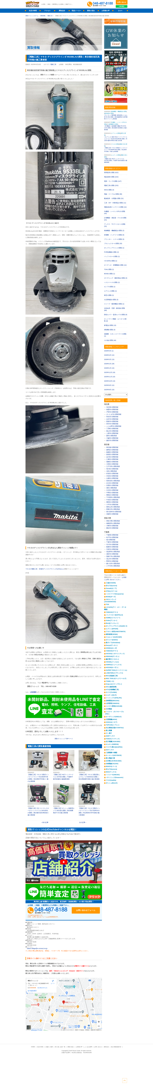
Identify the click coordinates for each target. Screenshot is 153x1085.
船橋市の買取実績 (112, 547)
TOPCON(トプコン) (112, 725)
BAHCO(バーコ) (111, 766)
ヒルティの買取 (115, 155)
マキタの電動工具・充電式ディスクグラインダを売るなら (45, 569)
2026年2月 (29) (109, 364)
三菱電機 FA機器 (111, 752)
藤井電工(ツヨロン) (112, 659)
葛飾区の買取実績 (112, 462)
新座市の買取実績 (112, 421)
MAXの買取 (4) (109, 190)
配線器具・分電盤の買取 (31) (114, 198)
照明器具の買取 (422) (111, 172)
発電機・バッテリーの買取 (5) (114, 235)
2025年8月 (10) (109, 389)
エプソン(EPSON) (112, 629)
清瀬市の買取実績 (112, 514)
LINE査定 (121, 6)
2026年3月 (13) (109, 359)
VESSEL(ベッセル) (112, 662)
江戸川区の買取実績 (113, 466)
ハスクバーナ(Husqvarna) (115, 594)
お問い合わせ (121, 2)
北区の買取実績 (111, 471)
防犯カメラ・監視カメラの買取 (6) (115, 314)
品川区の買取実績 (112, 457)
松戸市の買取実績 (112, 537)
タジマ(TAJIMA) (111, 692)
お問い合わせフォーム (86, 910)
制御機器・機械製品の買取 (119, 111)
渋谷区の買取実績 (112, 476)
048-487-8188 (48, 910)
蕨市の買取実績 (111, 435)
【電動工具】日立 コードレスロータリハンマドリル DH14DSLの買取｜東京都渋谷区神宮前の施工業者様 (38, 799)
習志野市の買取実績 (113, 551)
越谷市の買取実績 (112, 440)
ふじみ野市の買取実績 (113, 426)
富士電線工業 (110, 758)
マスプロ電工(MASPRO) (114, 747)
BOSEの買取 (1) (109, 274)
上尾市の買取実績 (112, 433)
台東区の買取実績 (112, 478)
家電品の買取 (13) (110, 325)
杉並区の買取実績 (112, 473)
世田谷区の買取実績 (113, 481)
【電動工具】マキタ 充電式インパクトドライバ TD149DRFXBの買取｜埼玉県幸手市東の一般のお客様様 (38, 766)
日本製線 (109, 709)
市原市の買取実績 (112, 549)
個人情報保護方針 (116, 1047)
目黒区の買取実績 (112, 485)
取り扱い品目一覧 (60, 1047)
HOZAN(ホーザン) (112, 667)
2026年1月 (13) (109, 368)
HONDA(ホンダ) (111, 648)
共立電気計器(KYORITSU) (115, 728)
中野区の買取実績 (112, 492)
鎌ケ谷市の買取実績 (113, 563)
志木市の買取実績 (112, 419)
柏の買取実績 (110, 540)
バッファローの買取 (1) (112, 256)
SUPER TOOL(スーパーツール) (116, 670)
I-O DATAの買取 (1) (110, 261)
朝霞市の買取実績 (112, 409)
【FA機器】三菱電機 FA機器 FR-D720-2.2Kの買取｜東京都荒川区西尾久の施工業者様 (115, 127)
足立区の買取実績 (112, 483)
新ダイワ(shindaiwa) (113, 642)
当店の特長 (33, 10)
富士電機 (109, 730)
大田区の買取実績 (112, 464)
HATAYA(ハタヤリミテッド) (115, 653)
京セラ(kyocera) (111, 585)
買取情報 (42, 15)
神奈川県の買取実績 (113, 521)
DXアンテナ (110, 750)
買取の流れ (91, 10)
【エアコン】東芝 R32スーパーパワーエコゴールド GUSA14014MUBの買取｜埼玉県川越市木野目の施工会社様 (115, 138)
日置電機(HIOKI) (111, 719)
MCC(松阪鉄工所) (112, 676)
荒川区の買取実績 (112, 469)
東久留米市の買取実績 (113, 511)
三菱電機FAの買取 (112, 124)
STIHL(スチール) (111, 591)
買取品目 (62, 10)
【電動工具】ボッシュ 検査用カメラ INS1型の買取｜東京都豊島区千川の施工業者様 (63, 798)
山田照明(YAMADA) (112, 703)
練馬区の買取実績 (112, 450)
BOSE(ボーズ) (111, 596)
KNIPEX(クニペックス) (113, 665)
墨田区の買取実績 (112, 502)
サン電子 (109, 733)
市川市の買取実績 (112, 544)
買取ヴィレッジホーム (32, 15)
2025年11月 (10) (109, 377)
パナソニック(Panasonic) (114, 777)
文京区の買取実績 (112, 490)
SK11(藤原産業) (111, 687)
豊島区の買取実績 (112, 495)
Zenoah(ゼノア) (111, 588)
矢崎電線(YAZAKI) (112, 763)
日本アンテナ (110, 736)
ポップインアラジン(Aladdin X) (116, 626)
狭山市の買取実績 (112, 431)
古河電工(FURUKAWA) (113, 761)
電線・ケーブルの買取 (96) (113, 194)
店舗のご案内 (49, 1047)
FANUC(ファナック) (113, 739)
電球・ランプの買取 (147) (112, 181)
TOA (107, 604)
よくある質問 (88, 1047)
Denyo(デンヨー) (111, 645)
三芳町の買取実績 (112, 428)
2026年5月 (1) (108, 351)
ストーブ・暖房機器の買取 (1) (114, 304)
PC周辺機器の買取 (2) (111, 252)
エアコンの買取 (115, 133)
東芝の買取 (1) (109, 295)
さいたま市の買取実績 (113, 414)
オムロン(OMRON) (112, 744)
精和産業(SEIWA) (112, 634)
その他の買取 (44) (110, 340)
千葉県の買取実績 (112, 535)
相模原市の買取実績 (113, 523)
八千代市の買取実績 (113, 566)
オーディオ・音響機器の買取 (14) (115, 265)
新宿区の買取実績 (112, 454)
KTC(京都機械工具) (112, 689)
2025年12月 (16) (109, 372)
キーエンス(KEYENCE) (114, 755)
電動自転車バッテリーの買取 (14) (115, 207)
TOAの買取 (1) (109, 269)
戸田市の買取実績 (112, 412)
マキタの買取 (115, 144)
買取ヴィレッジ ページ (64, 738)
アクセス (47, 10)
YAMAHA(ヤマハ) (112, 612)
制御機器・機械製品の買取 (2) (114, 230)
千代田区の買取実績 (113, 497)
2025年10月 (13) (109, 381)
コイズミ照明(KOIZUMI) (114, 706)
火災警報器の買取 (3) (111, 299)
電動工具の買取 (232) (111, 185)
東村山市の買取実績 (113, 507)
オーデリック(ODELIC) (113, 716)
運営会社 (106, 1047)
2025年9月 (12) (109, 385)
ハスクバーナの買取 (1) (112, 282)
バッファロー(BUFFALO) (114, 615)
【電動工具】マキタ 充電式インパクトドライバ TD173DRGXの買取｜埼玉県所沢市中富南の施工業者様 (89, 799)
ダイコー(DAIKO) (112, 640)
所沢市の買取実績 (112, 424)
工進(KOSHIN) (111, 583)
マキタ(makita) (111, 780)
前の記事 (45, 822)
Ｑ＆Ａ (120, 10)
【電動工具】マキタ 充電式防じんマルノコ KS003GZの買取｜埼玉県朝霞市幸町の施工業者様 (89, 765)
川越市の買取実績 (112, 438)
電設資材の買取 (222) (111, 177)
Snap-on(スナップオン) (114, 684)
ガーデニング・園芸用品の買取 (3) (115, 278)
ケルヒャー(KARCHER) (114, 637)
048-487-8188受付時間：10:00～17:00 (100, 4)
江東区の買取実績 (112, 459)
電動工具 (49, 15)
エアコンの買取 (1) (110, 291)
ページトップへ (125, 1080)
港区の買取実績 (111, 488)
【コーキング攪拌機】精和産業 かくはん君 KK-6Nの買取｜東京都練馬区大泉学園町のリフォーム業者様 (115, 117)
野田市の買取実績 (112, 561)
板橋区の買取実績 (112, 452)
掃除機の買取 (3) (109, 330)
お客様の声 (106, 10)
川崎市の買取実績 (112, 526)
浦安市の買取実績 (112, 554)
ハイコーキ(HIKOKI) (113, 775)
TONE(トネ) (110, 681)
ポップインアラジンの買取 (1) (114, 248)
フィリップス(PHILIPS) (114, 698)
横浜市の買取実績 (112, 528)
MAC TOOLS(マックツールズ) (116, 678)
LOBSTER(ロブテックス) (114, 673)
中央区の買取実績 (112, 500)
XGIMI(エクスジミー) (113, 618)
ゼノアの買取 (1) (109, 286)
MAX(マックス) (111, 772)
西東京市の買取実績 (113, 509)
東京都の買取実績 (112, 447)
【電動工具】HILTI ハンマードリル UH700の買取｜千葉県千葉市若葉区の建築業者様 (63, 765)
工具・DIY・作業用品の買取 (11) (115, 203)
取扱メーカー (76, 10)
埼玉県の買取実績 (112, 407)
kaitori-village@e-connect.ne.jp (37, 948)
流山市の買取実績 (112, 559)
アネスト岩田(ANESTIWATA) (115, 631)
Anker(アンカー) (111, 620)
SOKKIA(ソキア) (111, 722)
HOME (33, 1047)
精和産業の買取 (108, 113)
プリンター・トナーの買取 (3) (114, 239)
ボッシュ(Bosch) (111, 783)
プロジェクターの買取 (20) (113, 243)
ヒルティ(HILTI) (111, 695)
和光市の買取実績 (112, 416)
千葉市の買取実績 (112, 542)
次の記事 (82, 822)
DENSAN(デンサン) (112, 656)
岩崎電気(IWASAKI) (112, 700)
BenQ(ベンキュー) (112, 623)
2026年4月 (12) (109, 355)
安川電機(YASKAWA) (113, 741)
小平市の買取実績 (112, 504)
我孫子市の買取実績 (113, 556)
